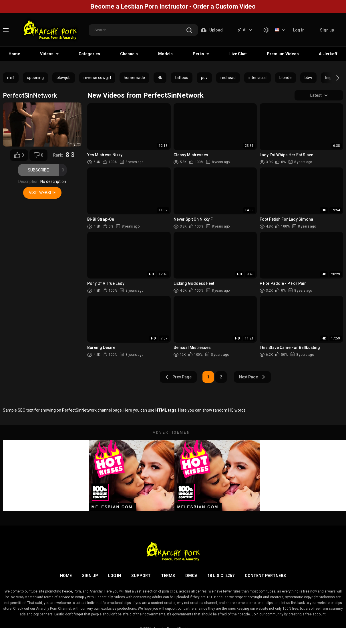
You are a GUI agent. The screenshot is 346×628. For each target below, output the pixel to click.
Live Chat (238, 54)
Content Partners (265, 575)
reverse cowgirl (97, 77)
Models (165, 54)
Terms (168, 575)
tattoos (181, 77)
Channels (129, 54)
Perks (198, 54)
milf (10, 77)
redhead (228, 77)
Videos (46, 54)
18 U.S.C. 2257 (220, 575)
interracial (257, 77)
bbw (308, 77)
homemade (134, 77)
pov (204, 77)
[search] (189, 30)
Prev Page (178, 377)
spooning (35, 77)
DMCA (191, 575)
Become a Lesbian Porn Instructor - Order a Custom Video (173, 6)
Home (14, 54)
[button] (332, 78)
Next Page (252, 377)
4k (160, 77)
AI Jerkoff (328, 54)
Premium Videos (283, 54)
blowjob (64, 77)
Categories (89, 54)
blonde (285, 77)
